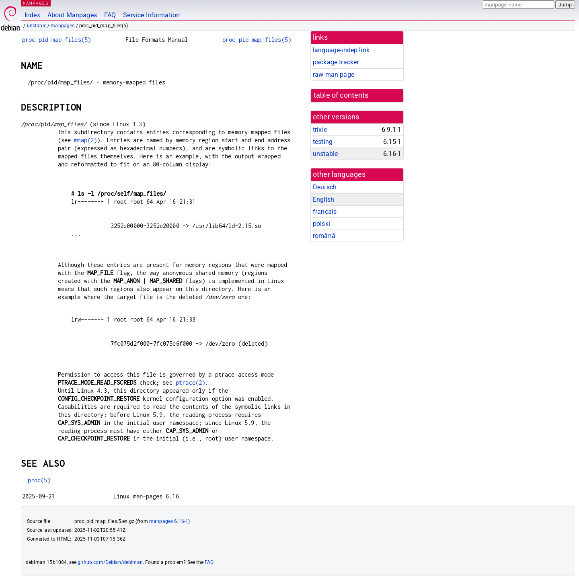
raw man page (333, 74)
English (323, 199)
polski (321, 224)
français (325, 211)
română (324, 236)
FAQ (110, 15)
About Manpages (72, 15)
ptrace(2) (190, 382)
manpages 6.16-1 (168, 521)
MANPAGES (36, 3)
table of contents (341, 95)
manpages (62, 26)
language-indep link (341, 50)
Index (32, 15)
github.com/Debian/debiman (110, 562)
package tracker (336, 62)
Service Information (151, 15)
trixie (320, 129)
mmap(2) (85, 140)
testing (323, 142)
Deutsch (325, 187)
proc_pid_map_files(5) (56, 39)
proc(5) (39, 480)
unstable (36, 26)
